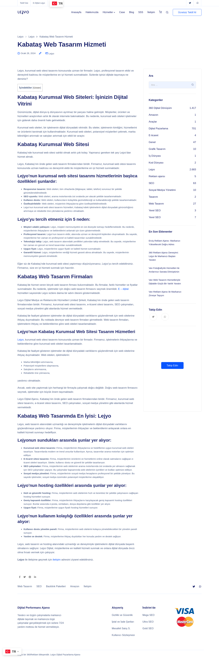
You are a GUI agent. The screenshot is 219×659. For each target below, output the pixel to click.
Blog (131, 12)
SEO (151, 183)
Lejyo (51, 53)
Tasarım (153, 196)
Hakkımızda (92, 12)
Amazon (153, 114)
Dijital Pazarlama (158, 128)
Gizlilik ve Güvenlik (122, 615)
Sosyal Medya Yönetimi (162, 190)
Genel (152, 142)
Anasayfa (76, 12)
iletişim (57, 559)
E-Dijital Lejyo (39, 3)
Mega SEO (149, 615)
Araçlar (153, 121)
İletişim (151, 12)
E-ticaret (153, 135)
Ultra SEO (148, 621)
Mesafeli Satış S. (121, 628)
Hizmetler (108, 12)
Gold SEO (148, 628)
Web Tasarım (156, 203)
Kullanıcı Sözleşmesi (123, 635)
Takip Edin (172, 365)
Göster (36, 87)
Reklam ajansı (157, 176)
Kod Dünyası (156, 162)
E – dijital (123, 289)
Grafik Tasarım (157, 149)
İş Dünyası (155, 155)
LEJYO (23, 12)
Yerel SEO (155, 210)
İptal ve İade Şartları (123, 621)
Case (122, 12)
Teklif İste (24, 3)
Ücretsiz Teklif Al (187, 12)
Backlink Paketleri (56, 586)
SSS (140, 12)
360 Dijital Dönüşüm (160, 108)
